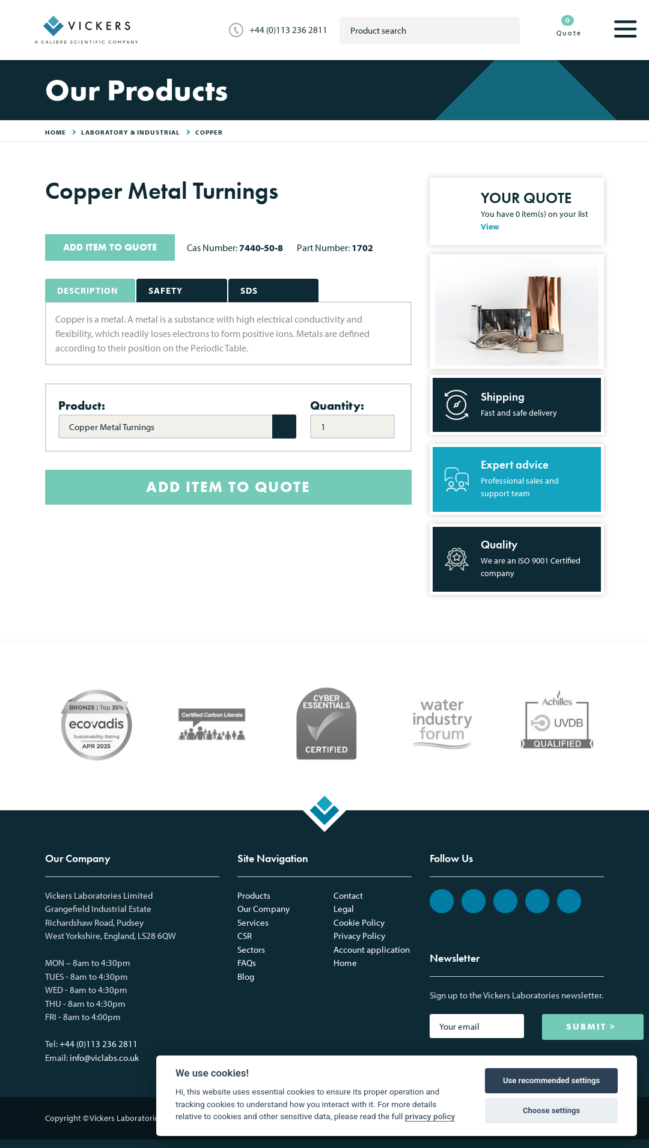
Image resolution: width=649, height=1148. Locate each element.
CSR (244, 935)
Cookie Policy (359, 922)
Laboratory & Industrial (130, 132)
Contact (348, 895)
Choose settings (551, 1110)
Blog (245, 976)
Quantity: (337, 405)
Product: (81, 405)
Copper (209, 132)
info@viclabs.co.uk (104, 1057)
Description (87, 290)
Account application (372, 949)
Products (253, 895)
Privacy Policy (359, 935)
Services (253, 922)
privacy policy (430, 1116)
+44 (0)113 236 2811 (288, 29)
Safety (165, 290)
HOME (55, 132)
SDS (249, 290)
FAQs (246, 962)
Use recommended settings (551, 1080)
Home (345, 962)
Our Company (263, 908)
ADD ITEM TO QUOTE (110, 247)
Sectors (251, 949)
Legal (344, 908)
